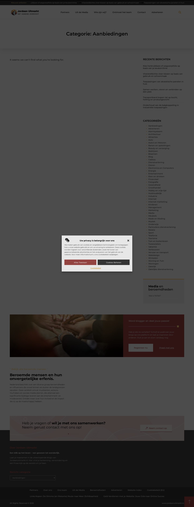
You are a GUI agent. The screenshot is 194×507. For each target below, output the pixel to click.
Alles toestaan (80, 262)
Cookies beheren (113, 262)
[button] (128, 240)
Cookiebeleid (95, 268)
